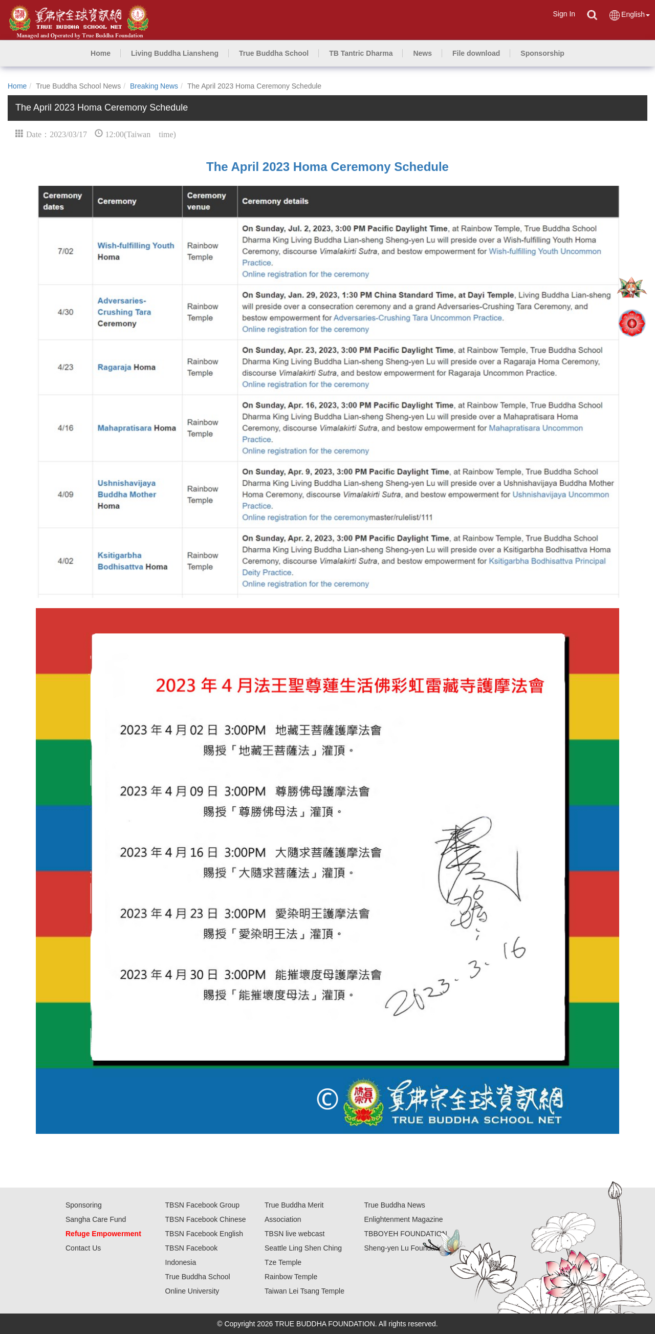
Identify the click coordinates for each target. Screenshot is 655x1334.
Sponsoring (84, 1205)
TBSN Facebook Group (202, 1205)
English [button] (629, 15)
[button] (175, 53)
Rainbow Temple (291, 1277)
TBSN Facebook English (204, 1234)
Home (17, 86)
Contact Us (83, 1248)
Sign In (564, 14)
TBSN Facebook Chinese (205, 1219)
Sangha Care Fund (96, 1219)
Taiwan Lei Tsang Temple (304, 1291)
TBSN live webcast (294, 1234)
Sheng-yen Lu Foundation (405, 1248)
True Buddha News (394, 1205)
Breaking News (154, 86)
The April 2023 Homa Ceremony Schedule (327, 167)
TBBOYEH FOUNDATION (405, 1234)
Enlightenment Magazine (403, 1219)
